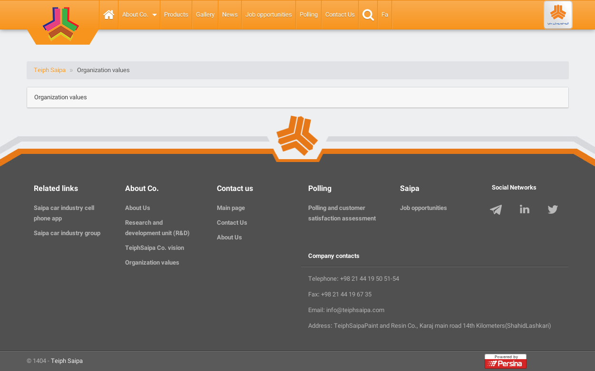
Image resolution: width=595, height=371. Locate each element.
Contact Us (340, 15)
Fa (384, 15)
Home (109, 14)
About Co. (135, 15)
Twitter (554, 210)
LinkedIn (526, 210)
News (230, 15)
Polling (309, 15)
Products (176, 15)
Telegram (498, 210)
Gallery (205, 15)
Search (368, 14)
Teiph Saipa (67, 361)
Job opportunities (268, 15)
